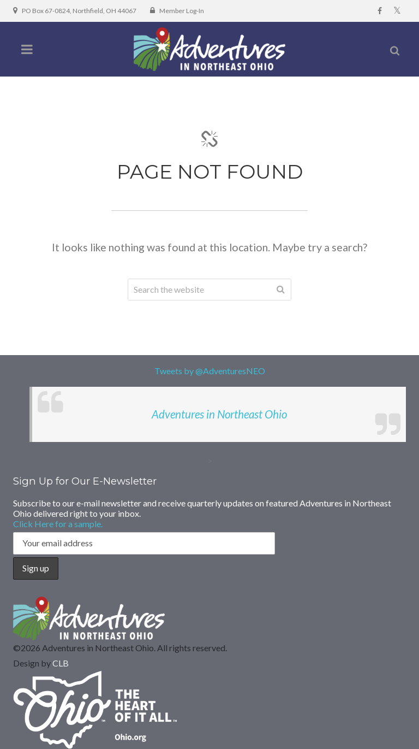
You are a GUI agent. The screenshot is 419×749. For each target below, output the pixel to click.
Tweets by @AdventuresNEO (209, 370)
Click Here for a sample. (58, 523)
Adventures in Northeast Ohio (219, 414)
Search (280, 289)
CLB (60, 663)
